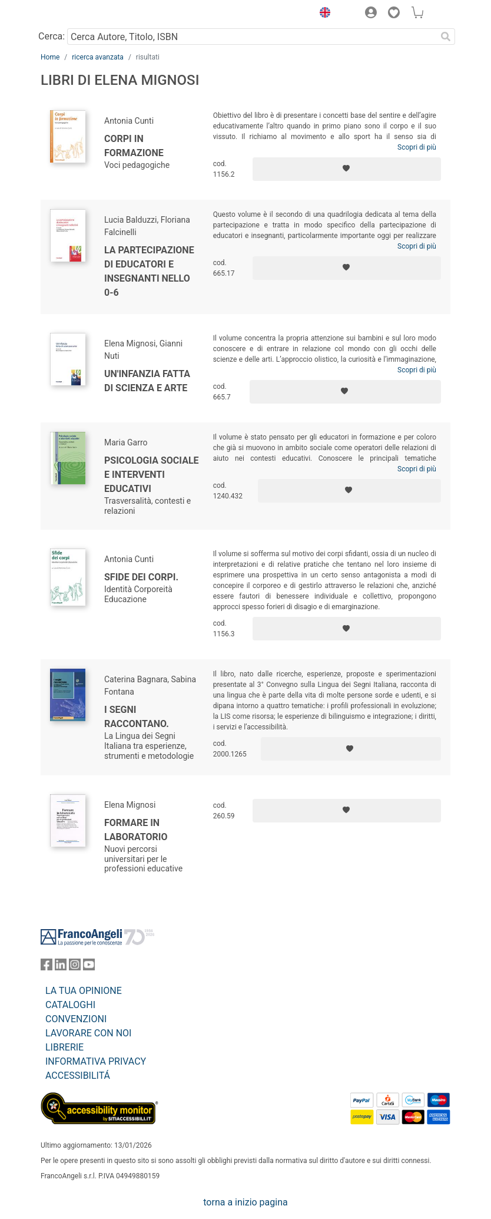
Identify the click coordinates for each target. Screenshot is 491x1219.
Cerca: (51, 36)
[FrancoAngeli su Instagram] (75, 967)
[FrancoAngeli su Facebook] (46, 967)
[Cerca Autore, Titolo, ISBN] (251, 36)
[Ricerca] (445, 36)
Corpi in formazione (134, 145)
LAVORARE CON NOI (88, 1033)
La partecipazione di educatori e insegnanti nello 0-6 (149, 271)
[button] (322, 14)
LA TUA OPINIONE (83, 990)
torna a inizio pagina (245, 1202)
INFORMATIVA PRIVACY (95, 1061)
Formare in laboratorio (136, 830)
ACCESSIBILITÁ (77, 1075)
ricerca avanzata (98, 57)
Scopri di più (416, 147)
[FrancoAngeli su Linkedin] (61, 967)
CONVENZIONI (76, 1019)
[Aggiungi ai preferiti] (347, 169)
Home (50, 57)
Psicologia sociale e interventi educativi (151, 474)
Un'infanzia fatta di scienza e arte (147, 381)
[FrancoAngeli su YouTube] (89, 967)
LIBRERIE (64, 1047)
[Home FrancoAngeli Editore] (80, 14)
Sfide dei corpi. (141, 577)
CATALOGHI (70, 1004)
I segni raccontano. (136, 716)
